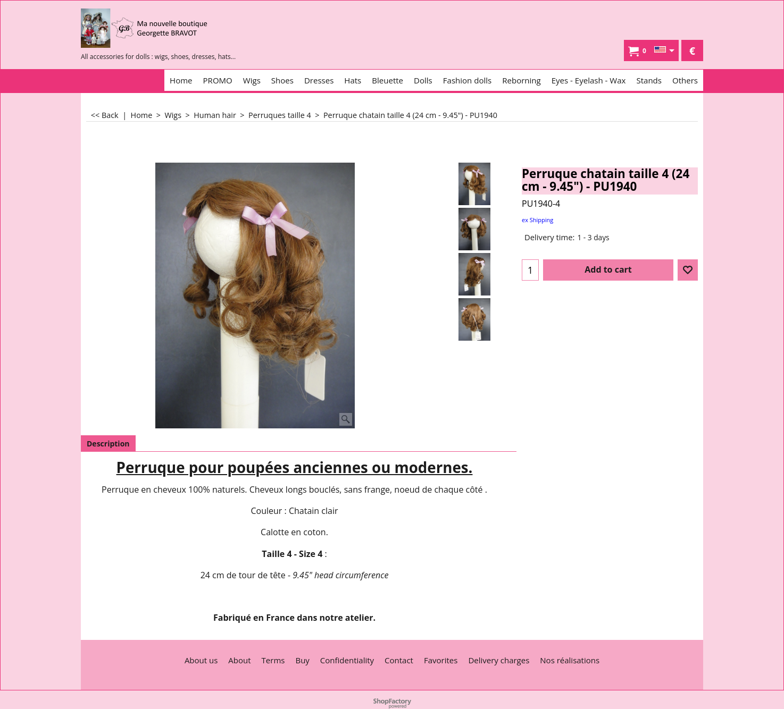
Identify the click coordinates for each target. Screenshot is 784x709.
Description (108, 443)
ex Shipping (537, 220)
